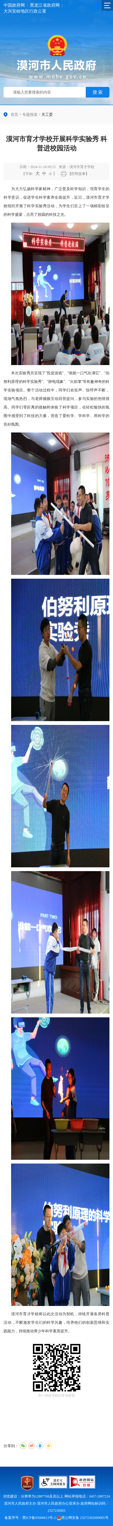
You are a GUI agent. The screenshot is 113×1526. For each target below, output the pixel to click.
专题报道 (29, 115)
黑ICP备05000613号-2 (39, 1518)
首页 (14, 115)
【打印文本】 (78, 174)
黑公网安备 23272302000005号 (82, 1518)
